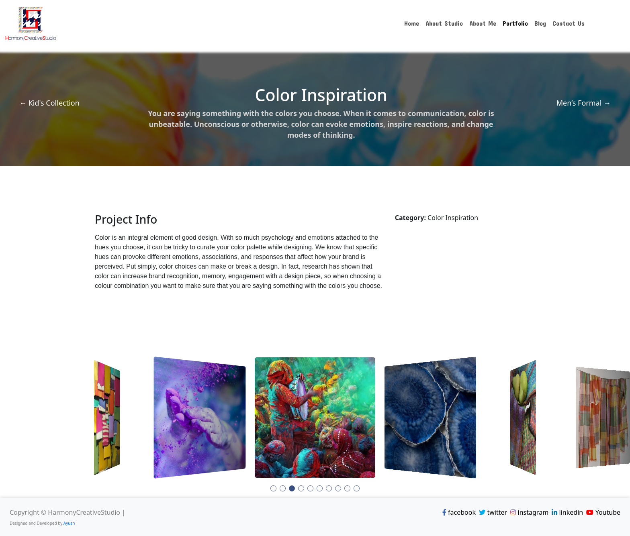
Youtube (603, 512)
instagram (529, 512)
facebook (459, 512)
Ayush (69, 523)
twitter (493, 512)
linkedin (567, 512)
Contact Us (568, 23)
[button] (273, 488)
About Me (482, 23)
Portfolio (515, 23)
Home (411, 23)
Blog (540, 23)
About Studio (444, 23)
